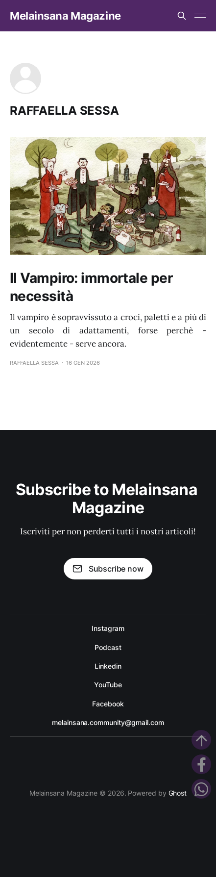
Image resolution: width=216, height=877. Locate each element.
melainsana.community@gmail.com (108, 722)
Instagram (108, 628)
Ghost (177, 793)
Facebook (107, 704)
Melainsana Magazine (65, 15)
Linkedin (108, 666)
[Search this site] (181, 15)
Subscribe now (107, 569)
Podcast (108, 647)
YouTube (107, 684)
